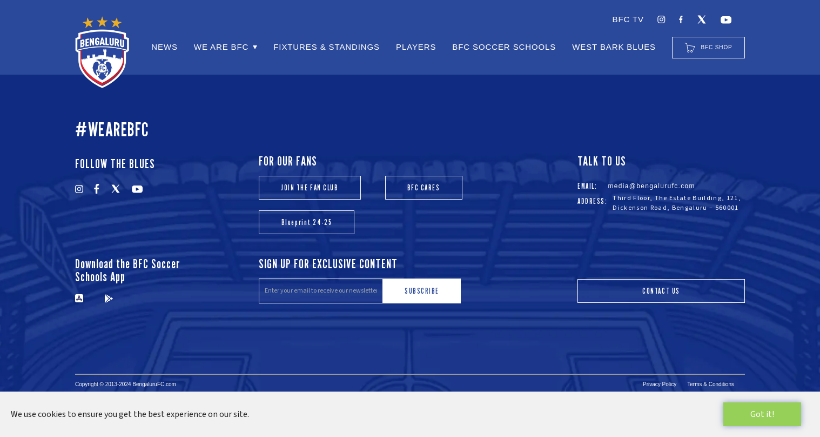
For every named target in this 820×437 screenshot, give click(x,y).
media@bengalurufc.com (651, 186)
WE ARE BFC (221, 46)
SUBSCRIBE (422, 290)
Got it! (762, 414)
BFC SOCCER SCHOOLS (504, 46)
